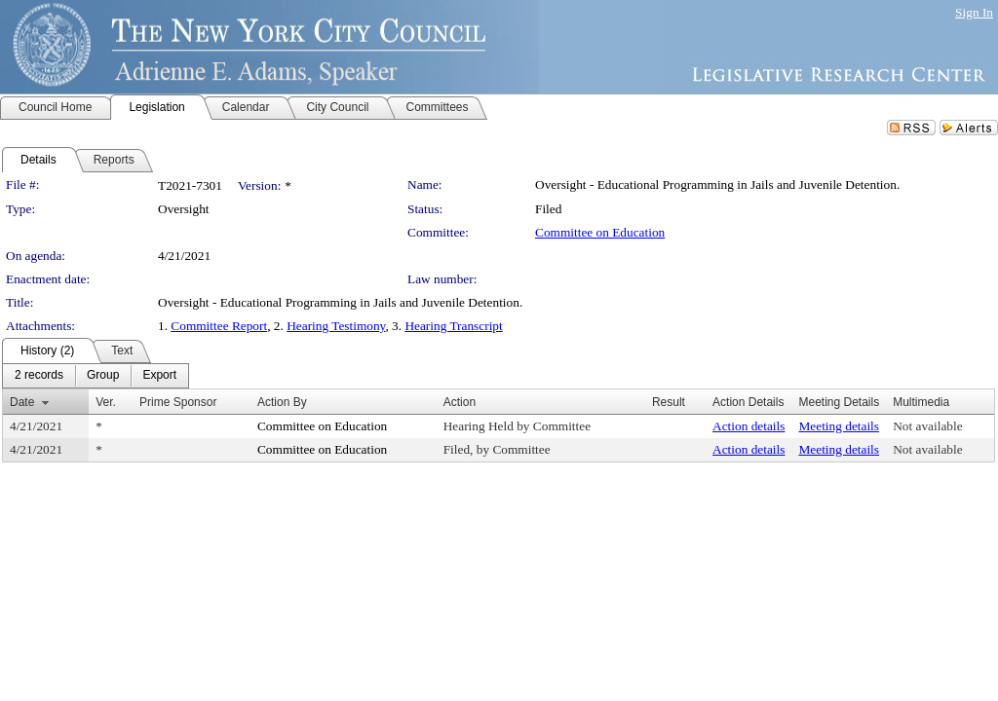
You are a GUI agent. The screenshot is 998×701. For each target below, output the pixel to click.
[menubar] (95, 375)
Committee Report (219, 325)
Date (22, 402)
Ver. (106, 402)
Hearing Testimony (336, 325)
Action (459, 402)
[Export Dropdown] (159, 375)
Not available (927, 426)
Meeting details (838, 426)
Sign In (974, 12)
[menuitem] (39, 375)
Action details (748, 426)
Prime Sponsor (177, 402)
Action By (282, 402)
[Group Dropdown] (103, 375)
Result (668, 402)
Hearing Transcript (453, 325)
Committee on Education (600, 232)
